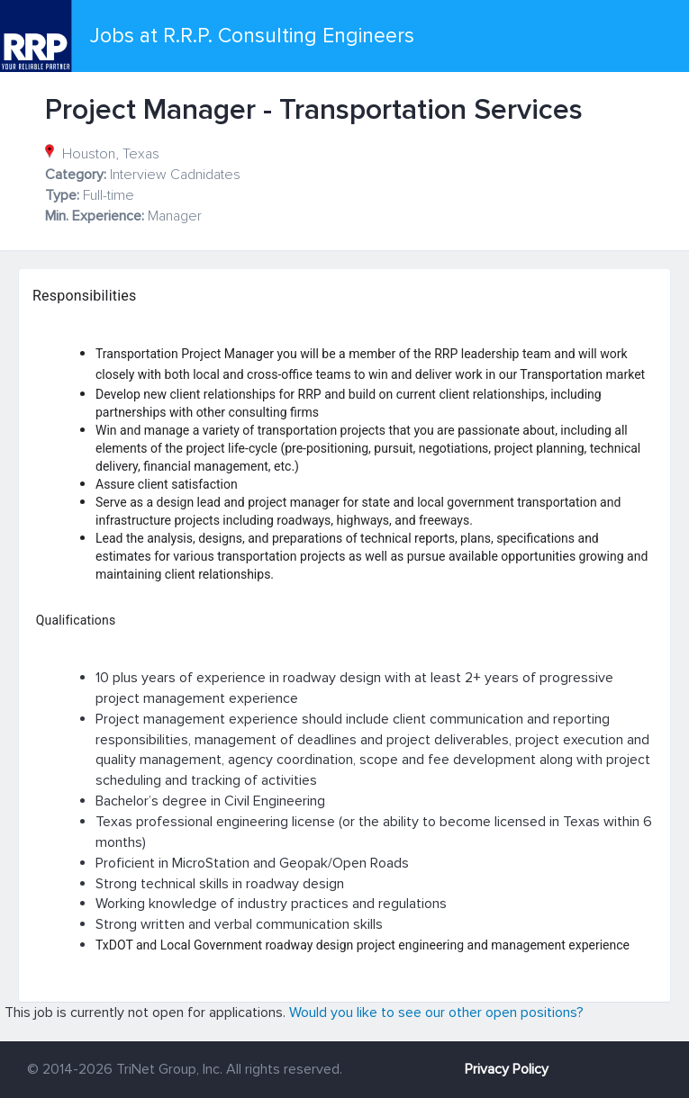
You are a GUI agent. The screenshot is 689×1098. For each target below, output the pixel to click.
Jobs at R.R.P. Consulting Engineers (252, 36)
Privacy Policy (506, 1069)
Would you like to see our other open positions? (436, 1013)
